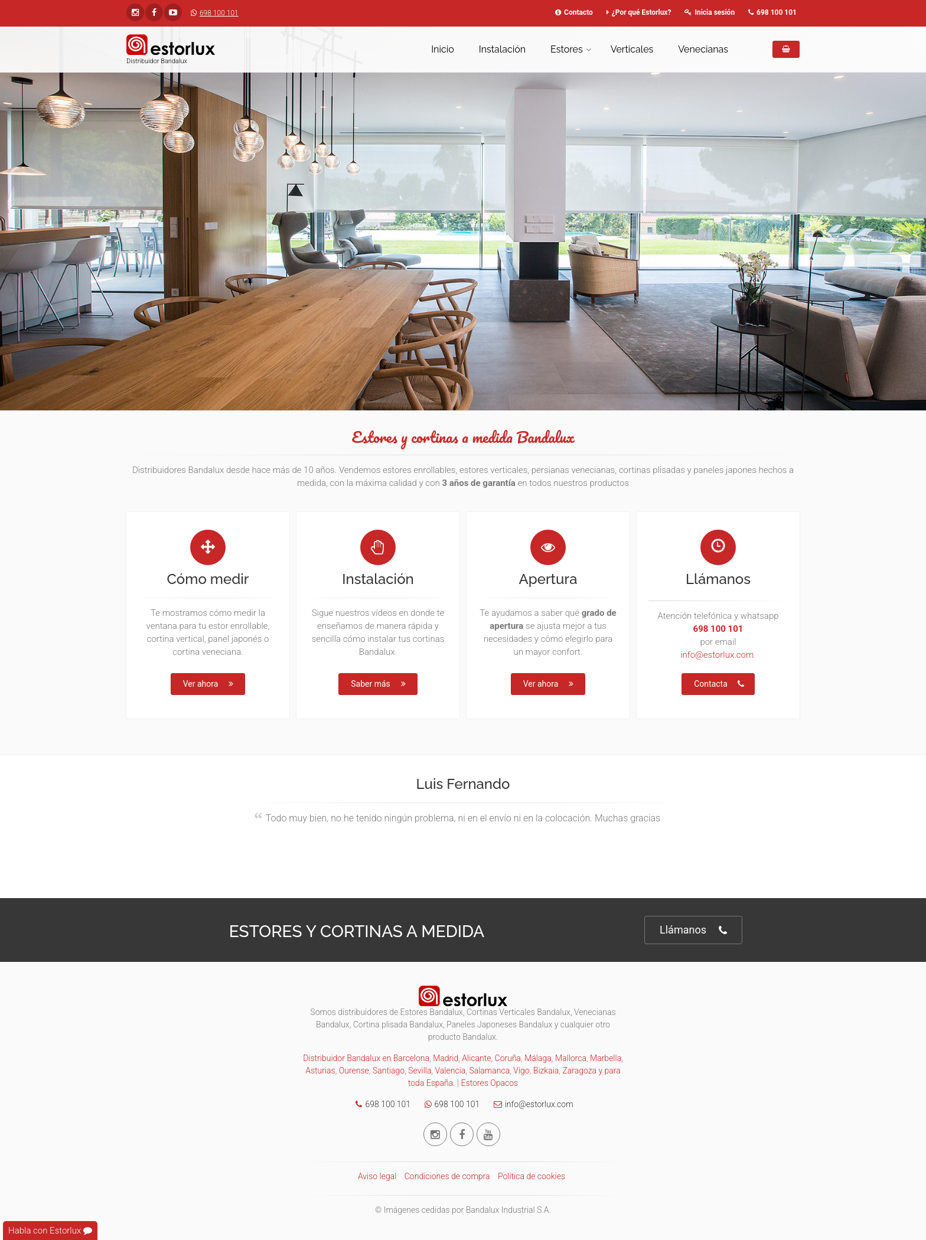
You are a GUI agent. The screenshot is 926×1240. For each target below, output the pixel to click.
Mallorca (570, 1058)
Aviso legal (377, 1176)
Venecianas (703, 49)
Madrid (445, 1058)
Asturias (320, 1070)
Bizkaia (546, 1070)
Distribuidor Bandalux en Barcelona (366, 1058)
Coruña (508, 1058)
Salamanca (489, 1070)
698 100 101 (212, 13)
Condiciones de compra (447, 1176)
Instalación (502, 49)
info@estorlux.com (717, 655)
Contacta (719, 684)
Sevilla (419, 1070)
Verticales (632, 49)
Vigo (521, 1070)
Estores (566, 49)
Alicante (476, 1058)
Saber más (379, 684)
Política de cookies (531, 1176)
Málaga (538, 1058)
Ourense (354, 1070)
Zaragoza (579, 1070)
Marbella (605, 1058)
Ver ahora (209, 684)
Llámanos (693, 930)
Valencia (450, 1070)
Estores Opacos (489, 1083)
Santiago (389, 1070)
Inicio (442, 49)
